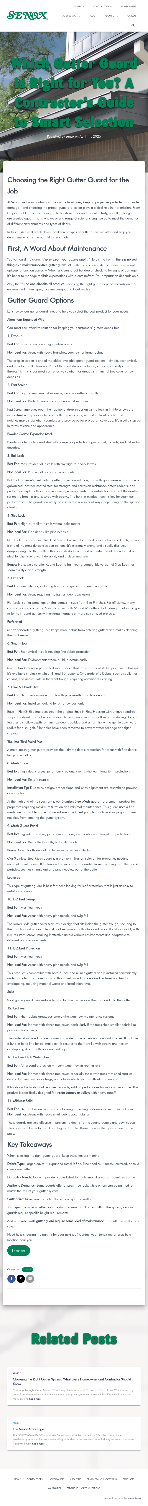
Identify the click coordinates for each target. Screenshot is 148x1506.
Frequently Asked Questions (83, 1488)
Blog (92, 15)
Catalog (79, 6)
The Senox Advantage (28, 1429)
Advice (27, 1269)
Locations (18, 1251)
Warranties (54, 1488)
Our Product (71, 15)
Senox (107, 1497)
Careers (131, 15)
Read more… (36, 1398)
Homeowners (128, 6)
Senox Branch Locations (102, 1479)
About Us (111, 15)
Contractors (102, 6)
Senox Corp (134, 1497)
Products (128, 1479)
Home (17, 1479)
